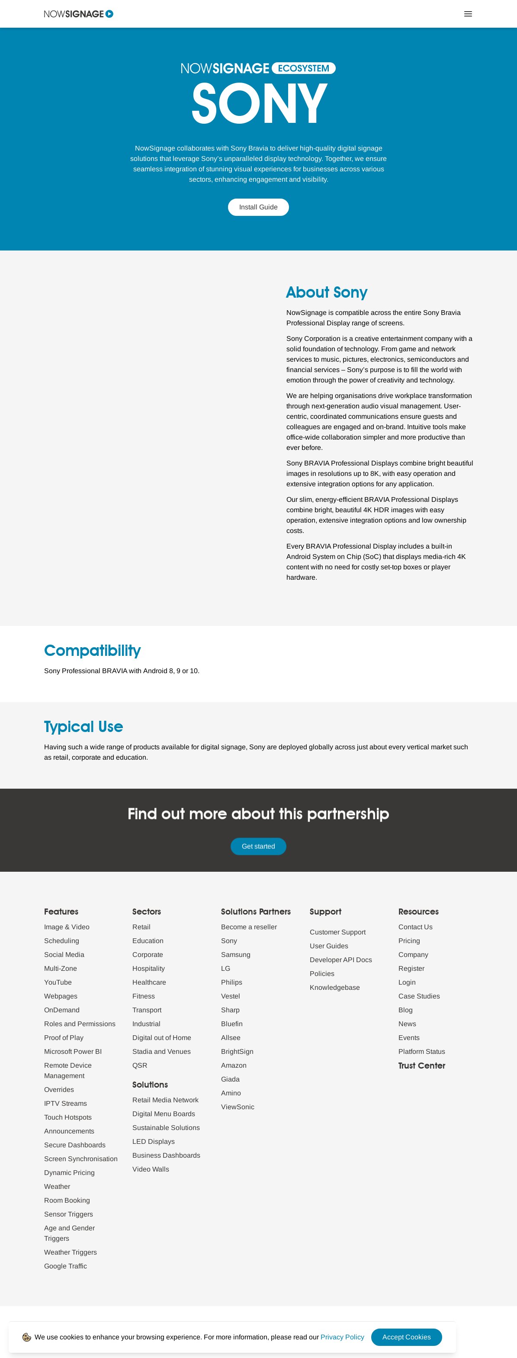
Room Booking (67, 1200)
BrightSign (237, 1051)
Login (407, 982)
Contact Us (415, 927)
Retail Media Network (165, 1100)
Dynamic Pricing (69, 1172)
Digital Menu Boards (163, 1113)
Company (413, 954)
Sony (229, 940)
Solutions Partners (256, 912)
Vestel (230, 996)
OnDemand (62, 1010)
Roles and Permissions (80, 1023)
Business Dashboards (166, 1155)
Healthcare (149, 982)
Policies (322, 973)
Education (148, 940)
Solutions (150, 1085)
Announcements (69, 1131)
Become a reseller (249, 927)
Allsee (231, 1037)
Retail (141, 927)
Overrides (59, 1089)
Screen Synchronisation (81, 1158)
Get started (258, 846)
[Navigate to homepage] (78, 14)
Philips (231, 982)
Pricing (409, 940)
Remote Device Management (68, 1070)
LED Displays (153, 1141)
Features (61, 912)
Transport (146, 1010)
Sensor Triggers (68, 1214)
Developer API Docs (341, 959)
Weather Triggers (70, 1252)
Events (409, 1037)
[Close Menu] (468, 14)
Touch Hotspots (68, 1117)
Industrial (146, 1023)
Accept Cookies (406, 1337)
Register (411, 968)
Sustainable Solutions (166, 1127)
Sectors (146, 912)
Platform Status (421, 1051)
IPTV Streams (65, 1103)
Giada (230, 1079)
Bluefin (232, 1023)
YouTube (58, 982)
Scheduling (61, 940)
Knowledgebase (335, 987)
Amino (231, 1093)
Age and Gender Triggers (69, 1233)
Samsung (235, 954)
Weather (57, 1186)
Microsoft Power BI (73, 1051)
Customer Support (338, 932)
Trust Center (421, 1066)
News (407, 1023)
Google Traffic (65, 1266)
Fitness (143, 996)
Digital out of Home (161, 1037)
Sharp (230, 1010)
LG (225, 968)
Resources (418, 912)
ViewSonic (237, 1107)
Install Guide (258, 207)
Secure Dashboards (75, 1145)
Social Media (64, 954)
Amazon (234, 1065)
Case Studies (419, 996)
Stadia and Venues (161, 1051)
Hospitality (148, 968)
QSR (140, 1065)
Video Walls (150, 1169)
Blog (405, 1010)
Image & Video (67, 927)
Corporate (147, 954)
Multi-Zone (60, 968)
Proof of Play (63, 1037)
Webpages (60, 996)
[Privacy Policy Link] (342, 1337)
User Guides (329, 946)
